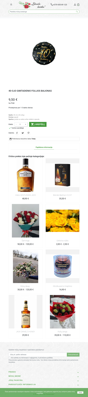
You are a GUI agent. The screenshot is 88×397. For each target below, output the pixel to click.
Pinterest (28, 133)
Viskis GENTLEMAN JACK (25, 195)
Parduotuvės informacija (22, 384)
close (80, 392)
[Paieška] (44, 12)
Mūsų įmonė (15, 376)
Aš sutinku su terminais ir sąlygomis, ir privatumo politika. (32, 358)
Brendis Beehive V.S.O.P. (62, 195)
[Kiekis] (21, 124)
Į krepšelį (38, 124)
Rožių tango (62, 332)
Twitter (23, 133)
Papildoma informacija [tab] (44, 147)
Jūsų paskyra (16, 380)
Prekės (12, 372)
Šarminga (25, 241)
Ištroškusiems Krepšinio (62, 286)
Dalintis (17, 133)
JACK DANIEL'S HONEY (25, 332)
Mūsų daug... (25, 286)
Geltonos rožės (62, 241)
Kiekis (11, 124)
